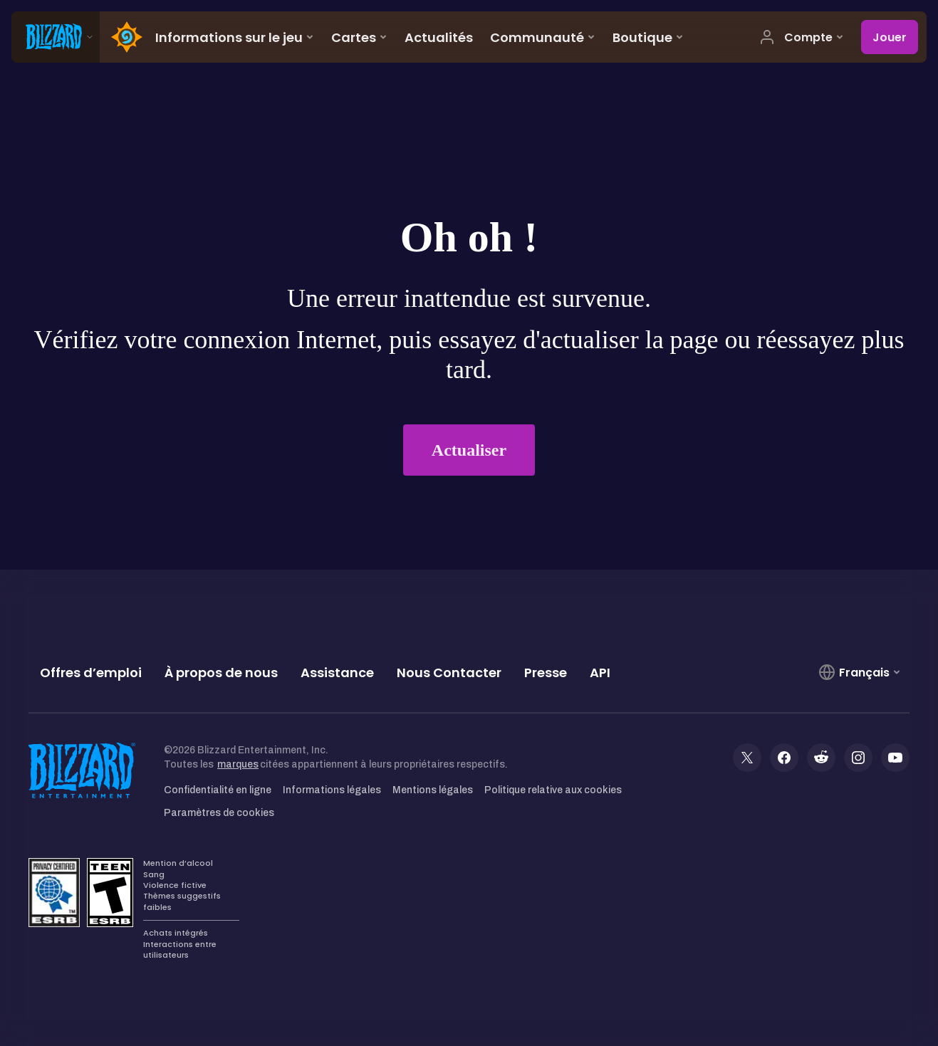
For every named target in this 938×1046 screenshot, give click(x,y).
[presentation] (55, 37)
